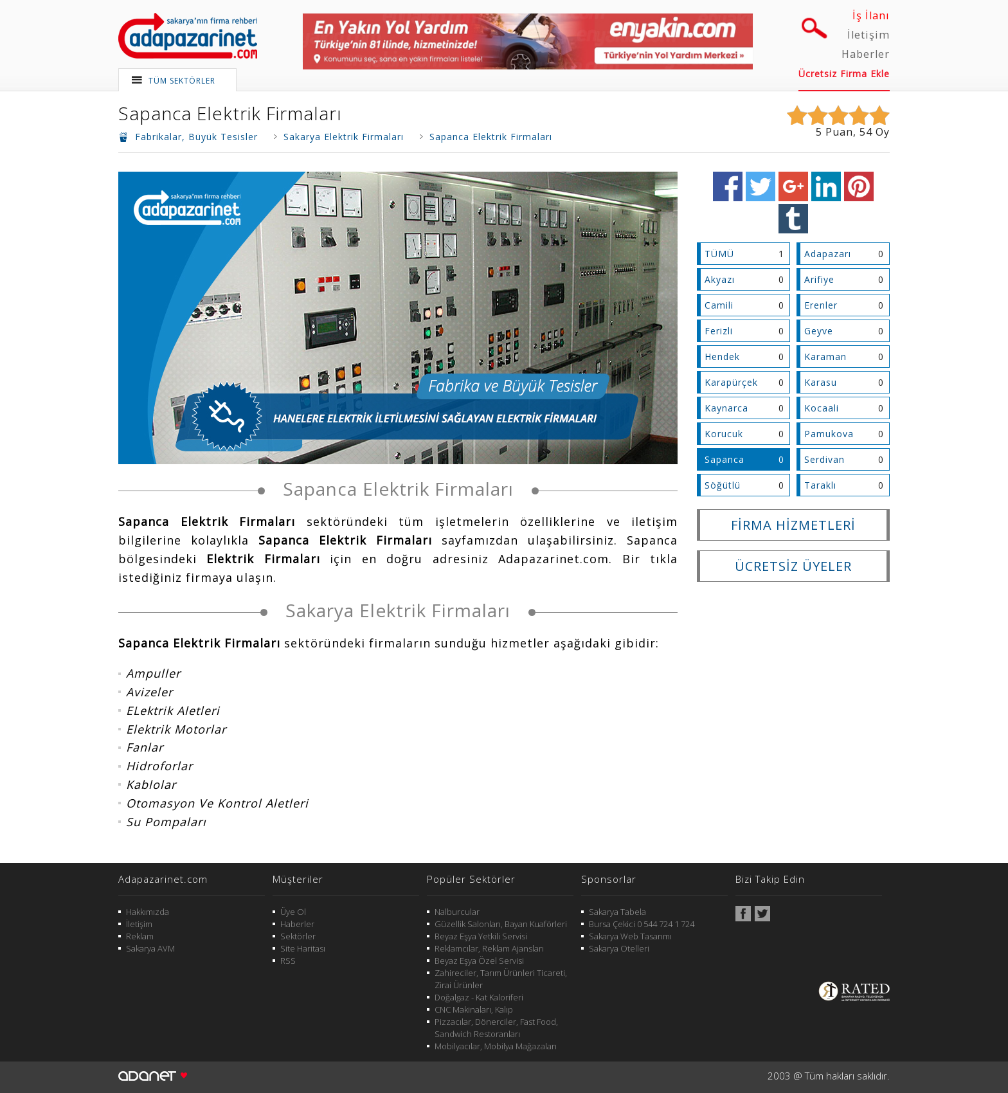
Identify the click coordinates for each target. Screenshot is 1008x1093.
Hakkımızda (147, 911)
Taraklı (820, 485)
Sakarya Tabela (617, 911)
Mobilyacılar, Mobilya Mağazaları (496, 1046)
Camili (719, 305)
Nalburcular (457, 911)
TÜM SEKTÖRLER (181, 80)
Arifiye (819, 279)
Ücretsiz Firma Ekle (844, 74)
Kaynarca (726, 408)
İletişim (868, 35)
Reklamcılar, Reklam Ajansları (489, 948)
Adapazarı (827, 254)
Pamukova (829, 434)
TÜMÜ (719, 254)
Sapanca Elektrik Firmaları (230, 113)
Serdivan (824, 459)
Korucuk (724, 434)
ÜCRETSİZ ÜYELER (793, 566)
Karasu (820, 382)
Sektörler (298, 936)
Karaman (825, 356)
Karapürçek (731, 382)
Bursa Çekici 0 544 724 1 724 (641, 924)
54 (866, 132)
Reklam (140, 936)
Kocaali (821, 408)
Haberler (866, 54)
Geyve (818, 331)
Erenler (821, 305)
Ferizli (719, 331)
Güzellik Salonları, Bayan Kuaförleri (501, 924)
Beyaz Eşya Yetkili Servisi (481, 936)
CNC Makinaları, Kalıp (474, 1009)
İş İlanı (871, 15)
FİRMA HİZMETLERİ (793, 525)
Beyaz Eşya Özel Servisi (479, 960)
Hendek (722, 356)
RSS (288, 960)
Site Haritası (302, 948)
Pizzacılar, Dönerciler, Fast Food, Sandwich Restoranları (496, 1028)
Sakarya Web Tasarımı (630, 936)
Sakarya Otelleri (619, 948)
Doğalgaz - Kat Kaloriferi (479, 997)
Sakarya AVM (150, 948)
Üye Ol (293, 911)
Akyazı (720, 279)
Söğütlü (723, 485)
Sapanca (724, 459)
